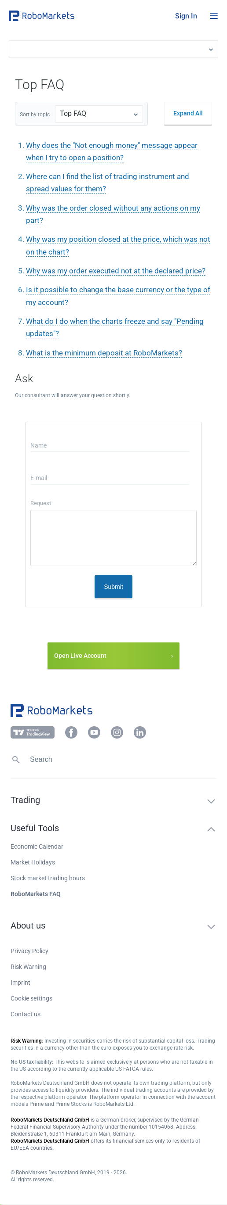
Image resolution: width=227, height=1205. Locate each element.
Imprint (20, 982)
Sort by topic (35, 114)
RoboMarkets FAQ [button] (36, 893)
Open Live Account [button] (80, 655)
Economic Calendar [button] (37, 846)
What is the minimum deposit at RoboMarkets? (104, 352)
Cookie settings (31, 998)
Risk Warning (28, 966)
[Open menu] (214, 16)
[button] (61, 16)
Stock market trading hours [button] (48, 878)
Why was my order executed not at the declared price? (115, 270)
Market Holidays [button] (33, 862)
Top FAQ (73, 113)
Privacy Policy (29, 950)
